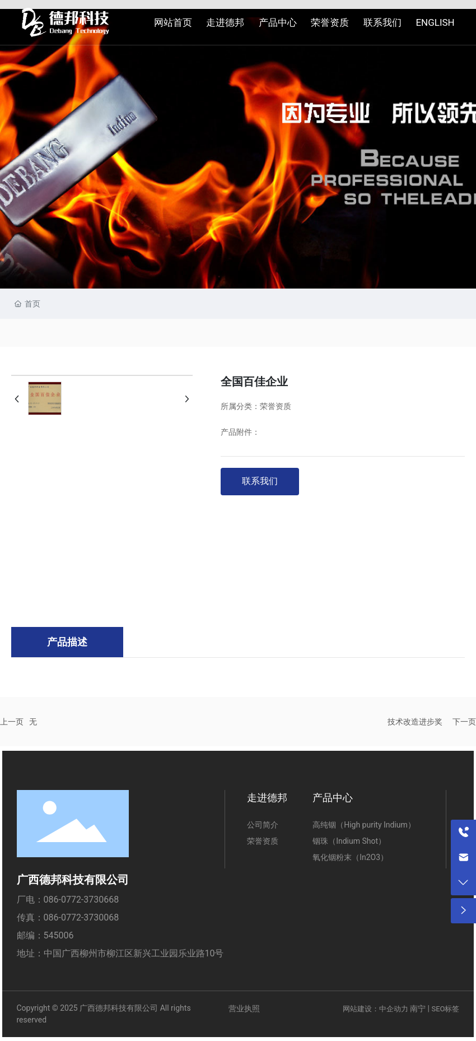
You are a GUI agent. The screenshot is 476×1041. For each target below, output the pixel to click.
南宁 (418, 1008)
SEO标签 (445, 1009)
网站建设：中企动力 (375, 1009)
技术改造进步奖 (415, 721)
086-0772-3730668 (81, 899)
